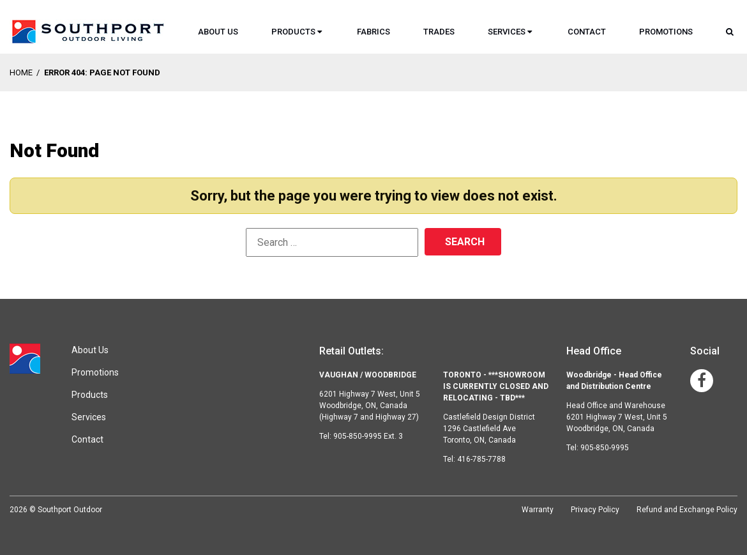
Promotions (666, 31)
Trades (439, 31)
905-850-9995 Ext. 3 (368, 436)
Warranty (538, 509)
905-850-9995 (604, 447)
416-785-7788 (481, 459)
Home (21, 72)
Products (293, 31)
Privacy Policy (595, 509)
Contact (587, 31)
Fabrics (373, 31)
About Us (218, 31)
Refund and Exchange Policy (687, 509)
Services (506, 31)
